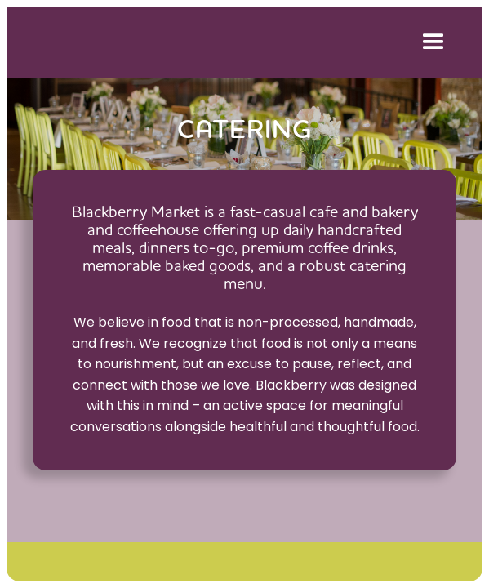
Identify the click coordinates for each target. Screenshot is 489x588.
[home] (208, 42)
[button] (430, 42)
